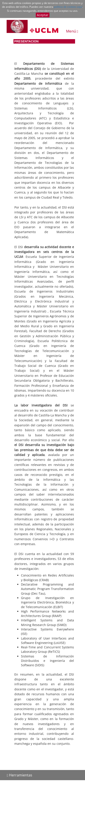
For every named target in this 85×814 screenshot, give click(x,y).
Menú (72, 31)
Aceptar (42, 15)
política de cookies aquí (68, 7)
